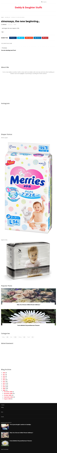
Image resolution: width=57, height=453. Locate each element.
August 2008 (7, 398)
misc (11, 337)
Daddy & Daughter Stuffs (28, 7)
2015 (4, 378)
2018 (4, 372)
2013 (4, 381)
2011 (4, 385)
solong (20, 337)
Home (2, 17)
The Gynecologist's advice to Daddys (20, 424)
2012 (4, 383)
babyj (3, 337)
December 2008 (8, 391)
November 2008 (8, 393)
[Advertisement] (28, 59)
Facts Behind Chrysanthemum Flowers (28, 325)
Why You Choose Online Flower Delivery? (28, 304)
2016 (4, 376)
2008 (4, 390)
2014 (4, 379)
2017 (4, 374)
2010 (4, 386)
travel (28, 337)
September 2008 (8, 397)
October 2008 (7, 395)
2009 (4, 388)
